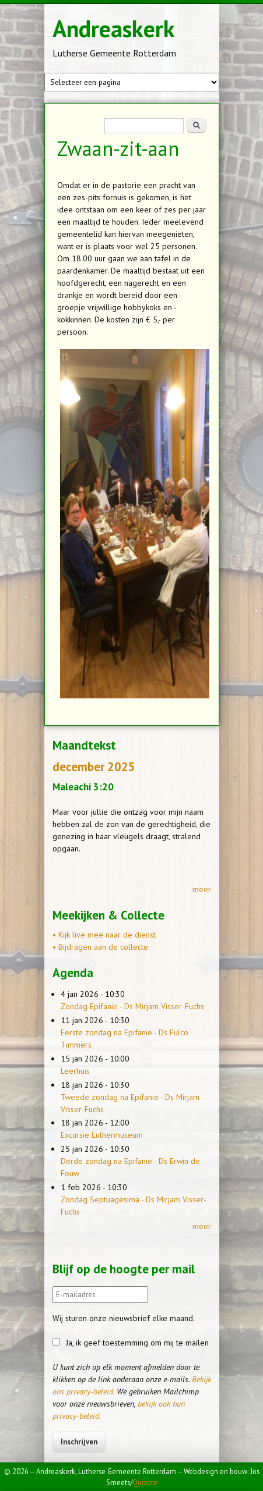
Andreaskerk (113, 28)
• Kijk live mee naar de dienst (104, 934)
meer (201, 889)
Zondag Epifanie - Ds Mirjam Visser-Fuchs (132, 1006)
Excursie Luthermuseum (102, 1135)
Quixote (144, 1482)
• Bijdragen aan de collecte (100, 947)
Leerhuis (75, 1071)
